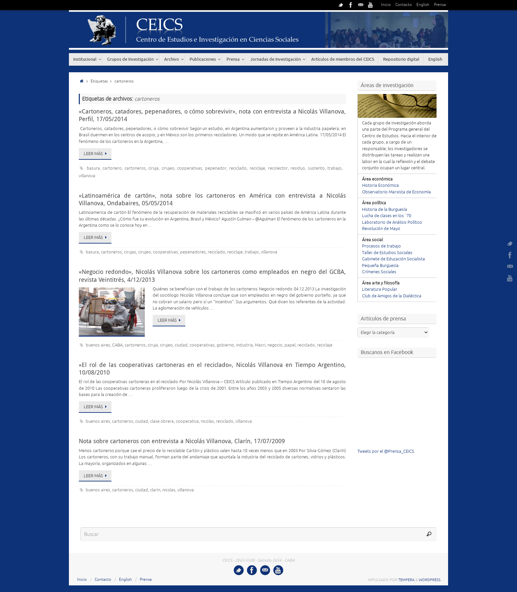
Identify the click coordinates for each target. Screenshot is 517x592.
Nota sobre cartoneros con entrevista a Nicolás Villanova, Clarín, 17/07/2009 (182, 441)
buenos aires (98, 345)
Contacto (403, 4)
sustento (316, 168)
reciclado (238, 168)
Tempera (406, 579)
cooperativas (189, 168)
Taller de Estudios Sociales (387, 252)
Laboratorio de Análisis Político (392, 222)
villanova (87, 176)
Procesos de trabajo (381, 246)
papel (290, 345)
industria (244, 345)
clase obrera (162, 421)
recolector (278, 168)
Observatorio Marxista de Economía (396, 192)
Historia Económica (380, 185)
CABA (117, 345)
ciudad (181, 345)
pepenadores (193, 252)
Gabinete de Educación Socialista (393, 259)
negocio (275, 345)
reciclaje (257, 168)
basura (93, 168)
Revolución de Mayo (381, 228)
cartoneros (135, 168)
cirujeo (168, 168)
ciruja (153, 168)
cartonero (112, 168)
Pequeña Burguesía (380, 265)
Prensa (440, 4)
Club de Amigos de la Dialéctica (391, 296)
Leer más (96, 153)
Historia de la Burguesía (384, 209)
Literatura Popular (379, 289)
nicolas (207, 421)
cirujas (130, 252)
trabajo (334, 168)
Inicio (386, 4)
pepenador (216, 168)
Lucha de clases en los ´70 (386, 215)
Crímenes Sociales (379, 272)
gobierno (225, 345)
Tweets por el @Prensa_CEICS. (386, 451)
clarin (155, 490)
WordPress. (430, 579)
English (422, 4)
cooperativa (187, 421)
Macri (260, 345)
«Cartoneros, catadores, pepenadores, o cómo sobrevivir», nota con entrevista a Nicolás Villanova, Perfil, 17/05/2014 (212, 115)
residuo (297, 168)
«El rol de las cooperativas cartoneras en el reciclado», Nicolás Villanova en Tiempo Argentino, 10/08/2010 (212, 368)
